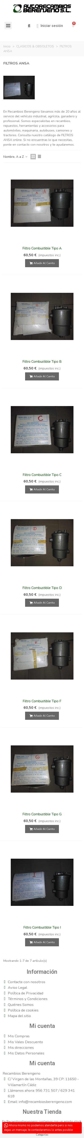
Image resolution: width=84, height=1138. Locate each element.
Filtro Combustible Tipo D (42, 588)
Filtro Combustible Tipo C (42, 475)
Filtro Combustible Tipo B (42, 361)
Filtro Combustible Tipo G (42, 814)
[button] (29, 26)
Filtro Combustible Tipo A (42, 248)
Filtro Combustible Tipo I (42, 927)
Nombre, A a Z (15, 157)
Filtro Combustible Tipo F (42, 701)
